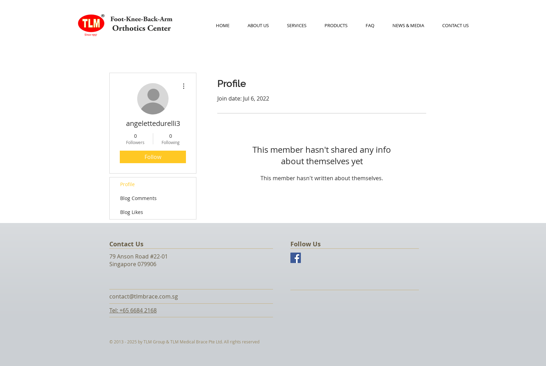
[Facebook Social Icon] (295, 258)
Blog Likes (131, 212)
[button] (336, 25)
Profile (127, 184)
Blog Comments (138, 198)
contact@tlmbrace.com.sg (143, 296)
